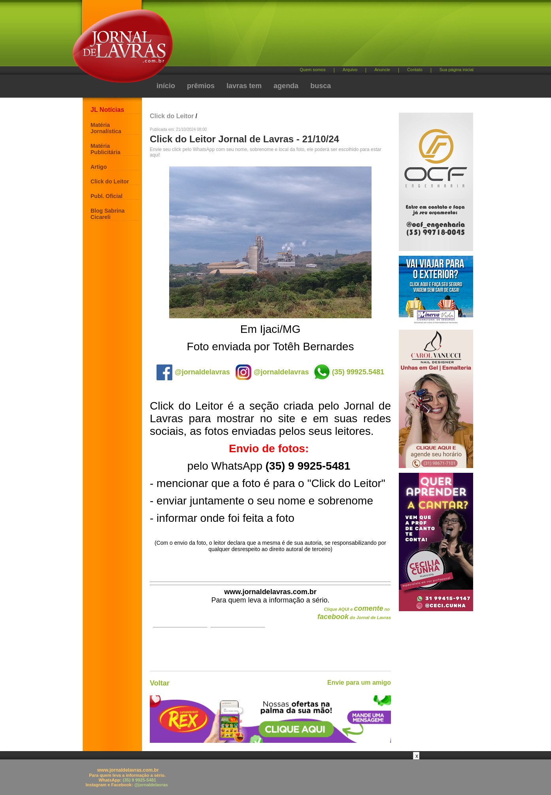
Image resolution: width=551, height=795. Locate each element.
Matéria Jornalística (106, 128)
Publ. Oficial (107, 196)
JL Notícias (107, 109)
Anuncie (382, 69)
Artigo (99, 167)
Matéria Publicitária (105, 149)
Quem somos (312, 69)
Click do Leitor (110, 181)
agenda (286, 86)
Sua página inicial (457, 69)
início (166, 86)
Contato (415, 69)
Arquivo (350, 69)
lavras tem (244, 86)
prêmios (201, 86)
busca (320, 86)
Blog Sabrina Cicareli (108, 214)
